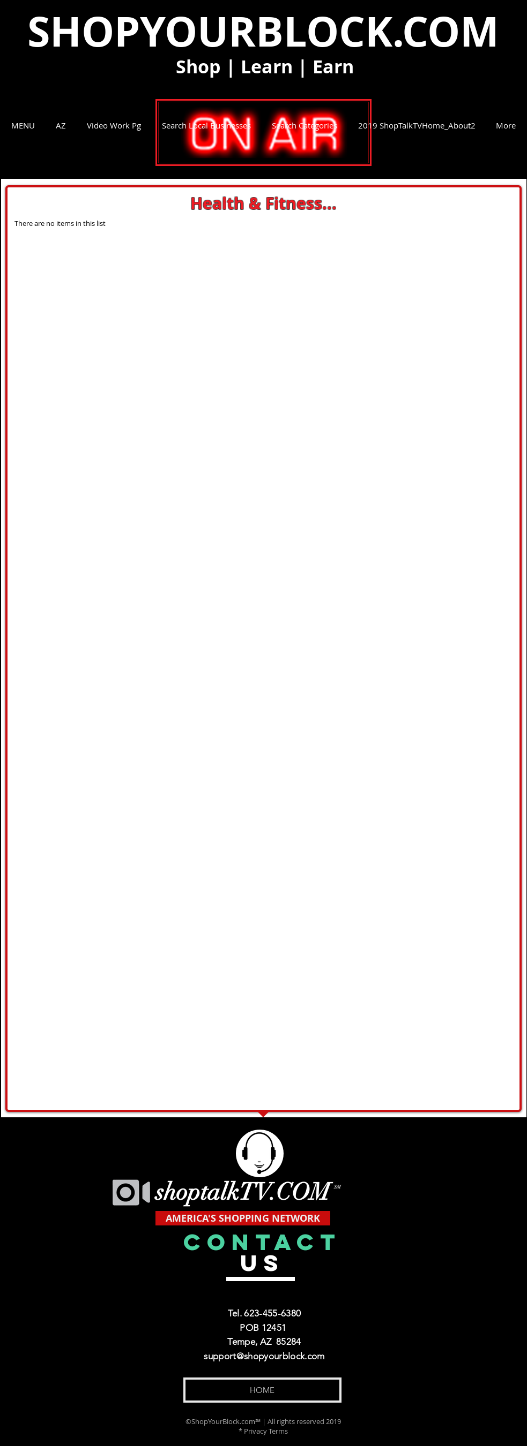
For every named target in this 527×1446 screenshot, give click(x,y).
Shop (198, 66)
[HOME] (262, 1390)
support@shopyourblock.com (264, 1356)
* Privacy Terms (263, 1431)
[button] (23, 125)
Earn (333, 66)
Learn (267, 66)
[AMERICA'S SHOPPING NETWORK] (242, 1218)
